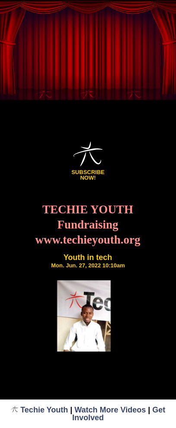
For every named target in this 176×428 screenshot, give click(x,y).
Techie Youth (39, 410)
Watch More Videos (110, 410)
